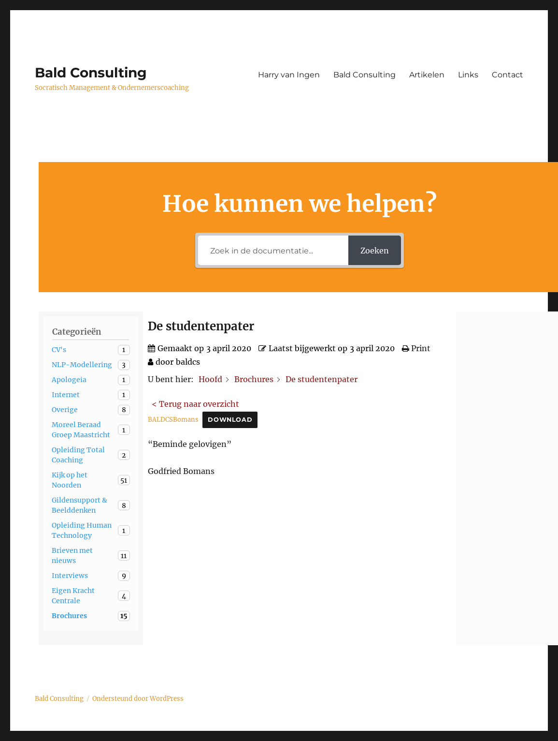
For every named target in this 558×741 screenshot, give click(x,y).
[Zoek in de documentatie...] (273, 250)
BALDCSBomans (173, 419)
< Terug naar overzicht (195, 404)
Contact (507, 74)
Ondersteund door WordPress (138, 699)
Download (230, 419)
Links (468, 74)
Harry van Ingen (289, 74)
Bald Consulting (91, 72)
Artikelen (426, 74)
